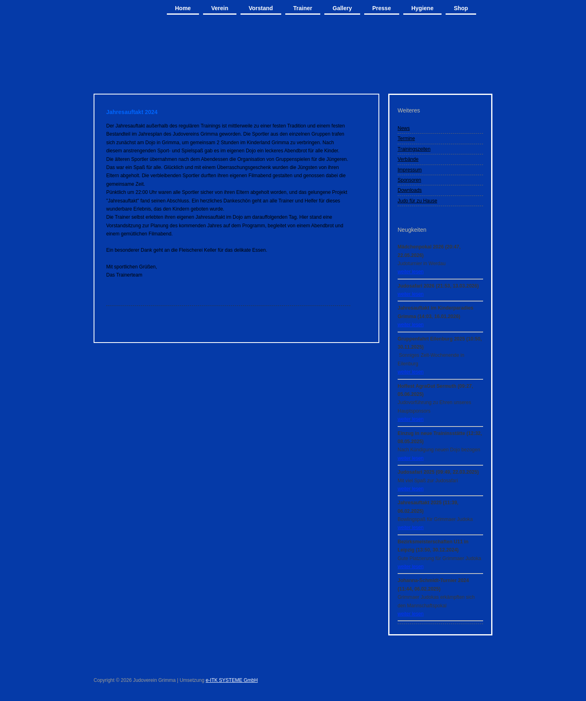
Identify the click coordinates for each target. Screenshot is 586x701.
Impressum (410, 170)
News (404, 128)
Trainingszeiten (414, 149)
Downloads (410, 190)
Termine (406, 138)
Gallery (342, 8)
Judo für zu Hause (417, 201)
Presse (381, 8)
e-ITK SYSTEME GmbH (232, 680)
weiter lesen (411, 272)
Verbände (408, 159)
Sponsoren (409, 180)
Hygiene (422, 8)
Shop (461, 8)
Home (183, 8)
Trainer (303, 8)
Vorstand (261, 8)
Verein (219, 8)
